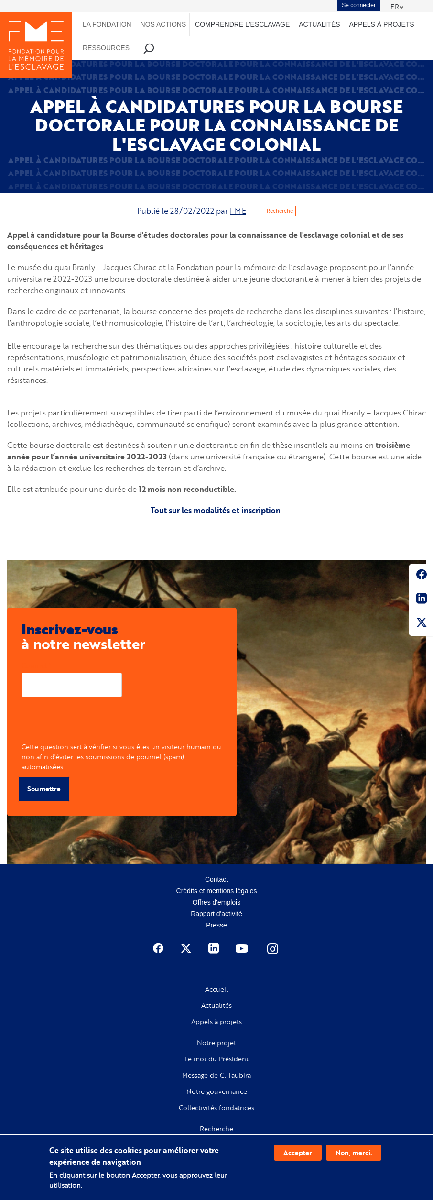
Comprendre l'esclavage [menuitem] (242, 24)
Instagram (273, 948)
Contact (216, 879)
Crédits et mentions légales (216, 890)
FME (238, 210)
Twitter (421, 624)
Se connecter (359, 5)
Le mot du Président (216, 1059)
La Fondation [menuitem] (107, 24)
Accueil (216, 989)
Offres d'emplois (216, 902)
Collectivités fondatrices (216, 1107)
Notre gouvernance (216, 1091)
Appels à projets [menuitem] (381, 24)
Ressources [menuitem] (106, 48)
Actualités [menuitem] (319, 24)
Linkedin (421, 600)
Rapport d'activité (216, 913)
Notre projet (216, 1042)
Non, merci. (354, 1152)
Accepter (297, 1152)
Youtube (243, 948)
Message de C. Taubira (216, 1075)
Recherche (280, 211)
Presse (216, 925)
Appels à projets (216, 1021)
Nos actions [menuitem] (163, 24)
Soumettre (44, 789)
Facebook (421, 576)
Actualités (216, 1005)
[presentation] (94, 723)
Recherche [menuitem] (148, 48)
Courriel (34, 665)
